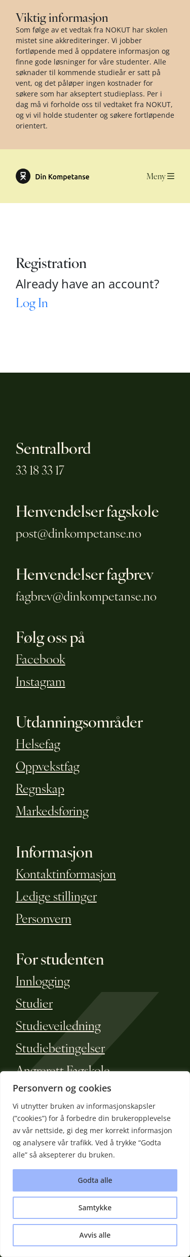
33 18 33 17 (40, 469)
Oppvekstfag (48, 765)
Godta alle (95, 1180)
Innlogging (43, 980)
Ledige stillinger (56, 895)
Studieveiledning (58, 1025)
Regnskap (40, 788)
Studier (34, 1002)
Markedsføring (52, 810)
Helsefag (38, 743)
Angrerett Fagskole (63, 1069)
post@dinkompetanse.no (78, 532)
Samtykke (95, 1207)
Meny (160, 175)
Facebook (40, 658)
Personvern (43, 918)
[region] (95, 1164)
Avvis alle (95, 1235)
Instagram (40, 680)
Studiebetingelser (60, 1047)
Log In (32, 302)
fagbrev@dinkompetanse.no (86, 595)
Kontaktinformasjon (66, 873)
